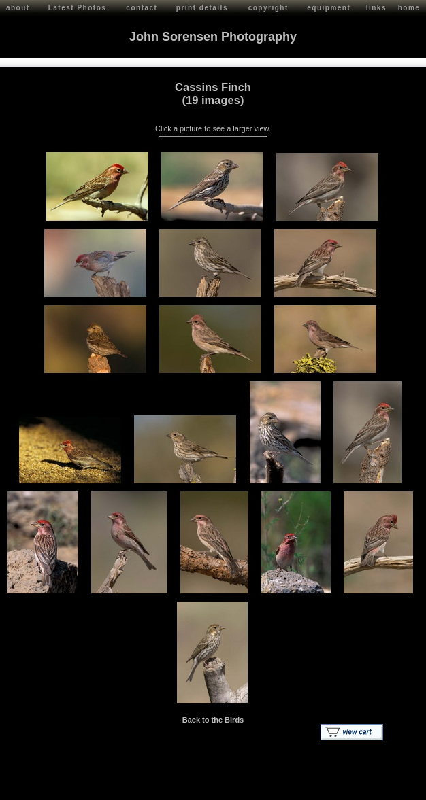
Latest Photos (77, 8)
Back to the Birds (213, 720)
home (409, 8)
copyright (268, 8)
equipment (328, 8)
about (18, 8)
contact (141, 8)
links (376, 8)
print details (202, 8)
